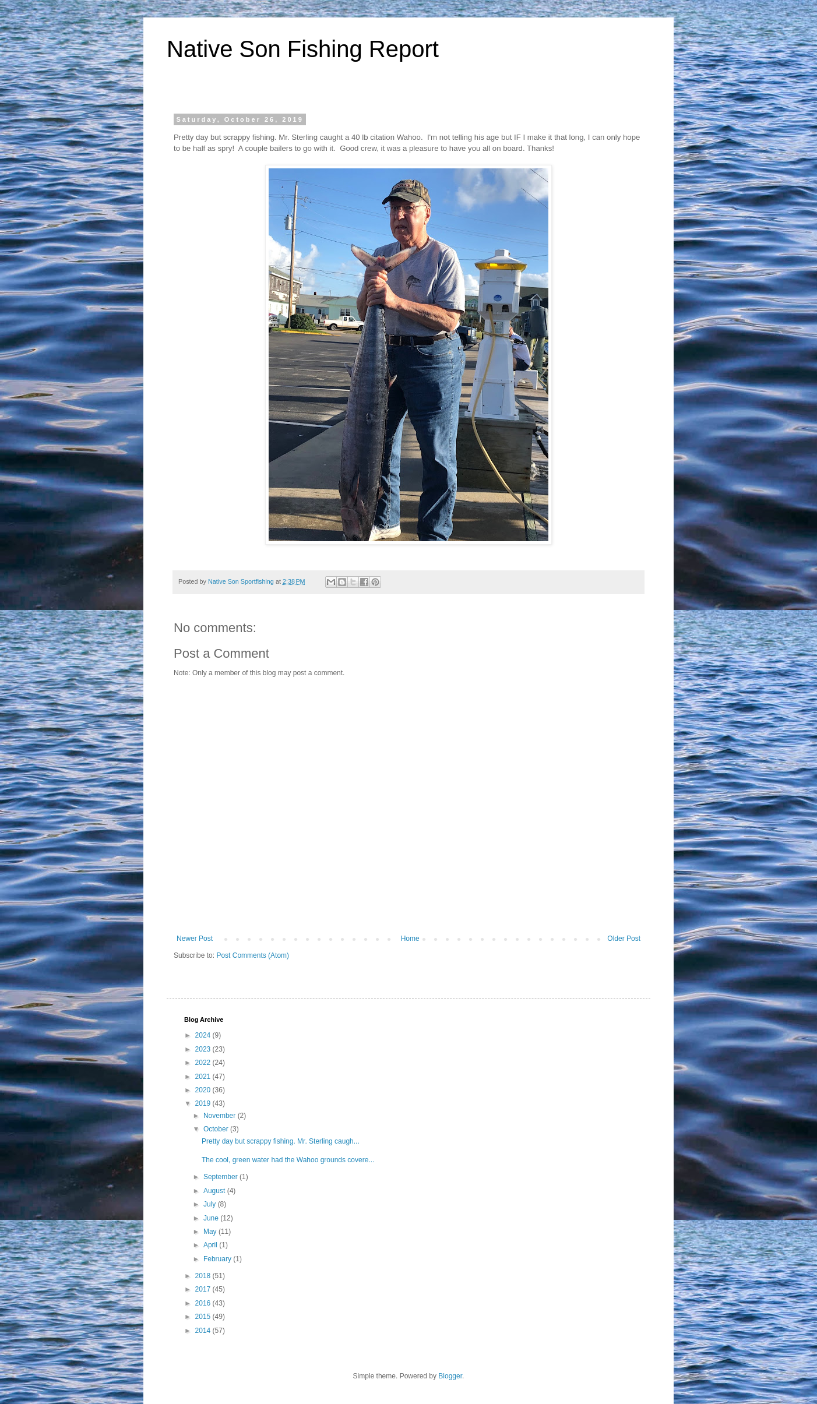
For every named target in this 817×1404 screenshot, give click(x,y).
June (211, 1218)
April (211, 1245)
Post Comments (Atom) (252, 955)
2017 (204, 1289)
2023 (204, 1049)
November (220, 1116)
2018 (204, 1276)
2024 (204, 1035)
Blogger (450, 1376)
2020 (204, 1090)
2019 (204, 1103)
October (216, 1129)
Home (410, 938)
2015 (204, 1317)
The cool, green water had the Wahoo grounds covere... (288, 1160)
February (218, 1259)
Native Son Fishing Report (303, 49)
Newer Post (195, 938)
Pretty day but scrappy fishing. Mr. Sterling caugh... (281, 1141)
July (210, 1204)
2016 (204, 1303)
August (215, 1191)
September (221, 1177)
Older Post (623, 938)
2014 (204, 1331)
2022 (204, 1063)
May (211, 1231)
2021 (204, 1077)
